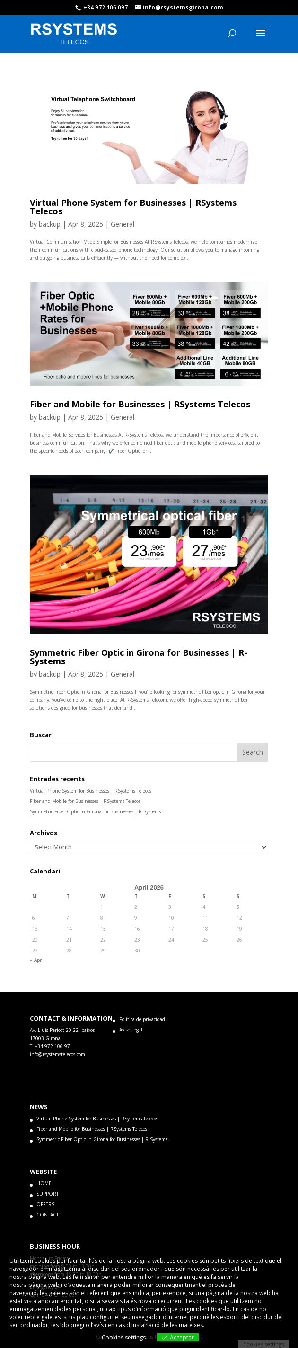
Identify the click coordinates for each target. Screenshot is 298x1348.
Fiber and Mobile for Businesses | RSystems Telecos (140, 404)
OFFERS (45, 1204)
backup (50, 224)
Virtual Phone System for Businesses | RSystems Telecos (133, 207)
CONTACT (47, 1214)
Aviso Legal (130, 1029)
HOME (44, 1183)
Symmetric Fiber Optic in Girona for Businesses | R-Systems (138, 657)
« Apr (36, 960)
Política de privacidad (142, 1019)
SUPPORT (47, 1193)
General (122, 224)
